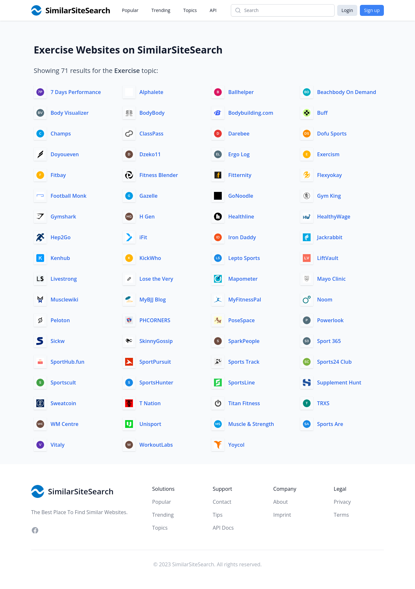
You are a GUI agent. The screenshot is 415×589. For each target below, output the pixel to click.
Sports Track (243, 361)
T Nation (150, 403)
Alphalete (151, 92)
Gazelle (148, 195)
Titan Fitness (244, 403)
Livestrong (64, 278)
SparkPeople (244, 341)
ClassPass (151, 133)
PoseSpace (241, 320)
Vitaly (58, 444)
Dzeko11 (150, 154)
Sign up (372, 10)
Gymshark (63, 216)
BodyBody (152, 112)
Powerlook (330, 320)
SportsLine (241, 382)
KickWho (150, 258)
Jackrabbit (329, 237)
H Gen (147, 216)
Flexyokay (329, 175)
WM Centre (64, 424)
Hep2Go (61, 237)
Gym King (329, 195)
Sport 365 (329, 341)
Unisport (150, 424)
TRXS (323, 403)
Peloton (60, 320)
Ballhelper (241, 92)
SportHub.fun (67, 361)
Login (347, 10)
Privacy (342, 501)
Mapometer (243, 278)
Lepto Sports (244, 258)
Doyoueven (65, 154)
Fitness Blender (158, 175)
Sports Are (330, 424)
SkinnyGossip (156, 341)
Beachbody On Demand (346, 92)
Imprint (282, 514)
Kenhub (60, 258)
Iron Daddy (242, 237)
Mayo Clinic (331, 278)
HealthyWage (333, 216)
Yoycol (236, 444)
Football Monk (69, 195)
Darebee (239, 133)
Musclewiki (64, 299)
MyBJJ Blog (152, 299)
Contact (222, 501)
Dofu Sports (332, 133)
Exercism (328, 154)
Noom (324, 299)
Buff (322, 112)
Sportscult (63, 382)
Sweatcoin (63, 403)
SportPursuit (155, 361)
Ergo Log (239, 154)
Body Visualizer (70, 112)
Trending (160, 10)
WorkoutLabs (156, 444)
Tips (217, 514)
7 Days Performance (76, 92)
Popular (130, 10)
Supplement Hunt (339, 382)
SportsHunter (156, 382)
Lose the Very (156, 278)
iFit (143, 237)
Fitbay (58, 175)
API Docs (223, 527)
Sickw (58, 341)
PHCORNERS (154, 320)
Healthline (241, 216)
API (213, 10)
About (280, 501)
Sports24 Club (334, 361)
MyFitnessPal (244, 299)
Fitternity (239, 175)
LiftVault (327, 258)
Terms (341, 514)
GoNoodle (240, 195)
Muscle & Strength (251, 424)
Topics (190, 10)
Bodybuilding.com (250, 112)
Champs (61, 133)
